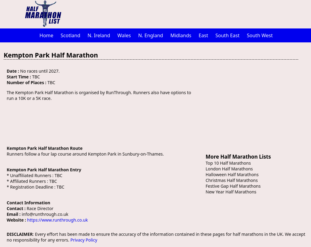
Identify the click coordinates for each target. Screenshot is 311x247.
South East (227, 35)
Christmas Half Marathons (232, 180)
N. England (150, 35)
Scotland (70, 35)
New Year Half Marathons (231, 192)
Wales (124, 35)
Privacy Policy (83, 240)
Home (46, 35)
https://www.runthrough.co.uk (57, 220)
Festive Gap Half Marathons (233, 186)
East (203, 35)
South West (260, 35)
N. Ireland (98, 35)
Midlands (180, 35)
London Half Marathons (229, 169)
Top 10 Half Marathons (228, 163)
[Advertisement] (187, 13)
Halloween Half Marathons (232, 174)
